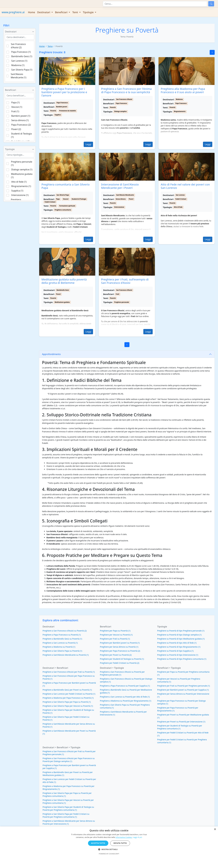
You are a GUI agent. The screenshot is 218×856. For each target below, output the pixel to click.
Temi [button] (75, 12)
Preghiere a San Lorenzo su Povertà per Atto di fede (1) (125, 696)
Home (31, 12)
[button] (109, 849)
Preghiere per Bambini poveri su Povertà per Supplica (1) (183, 689)
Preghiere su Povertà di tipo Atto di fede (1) (176, 642)
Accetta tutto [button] (98, 843)
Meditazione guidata (62, 302)
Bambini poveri (61, 107)
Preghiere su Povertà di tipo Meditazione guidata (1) (181, 638)
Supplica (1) (17, 190)
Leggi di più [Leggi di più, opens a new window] (137, 837)
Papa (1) (15, 102)
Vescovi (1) (16, 106)
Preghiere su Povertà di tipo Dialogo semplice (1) (179, 634)
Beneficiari (19, 90)
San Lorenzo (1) (19, 60)
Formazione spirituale (67, 206)
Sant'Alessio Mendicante (125, 195)
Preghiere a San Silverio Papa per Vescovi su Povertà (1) (68, 706)
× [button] (215, 829)
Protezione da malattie (67, 111)
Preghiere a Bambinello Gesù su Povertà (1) (62, 638)
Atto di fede (178, 207)
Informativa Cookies (124, 837)
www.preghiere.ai (13, 12)
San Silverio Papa (63, 195)
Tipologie (19, 149)
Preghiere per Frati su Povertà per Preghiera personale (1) (183, 685)
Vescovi (65, 199)
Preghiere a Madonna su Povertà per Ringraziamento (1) (125, 700)
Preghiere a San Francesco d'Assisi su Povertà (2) (65, 630)
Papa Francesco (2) (21, 124)
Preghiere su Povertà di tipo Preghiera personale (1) (180, 630)
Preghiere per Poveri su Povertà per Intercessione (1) (181, 721)
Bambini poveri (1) (20, 115)
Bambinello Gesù (63, 290)
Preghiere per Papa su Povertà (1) (115, 630)
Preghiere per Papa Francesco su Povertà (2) (120, 651)
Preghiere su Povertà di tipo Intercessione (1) (177, 655)
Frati (117, 294)
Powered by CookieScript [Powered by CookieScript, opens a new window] (109, 854)
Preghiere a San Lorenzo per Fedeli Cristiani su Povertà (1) (69, 693)
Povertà (146, 29)
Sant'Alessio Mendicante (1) (18, 76)
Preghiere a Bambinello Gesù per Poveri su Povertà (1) (67, 689)
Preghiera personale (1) (21, 163)
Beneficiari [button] (61, 12)
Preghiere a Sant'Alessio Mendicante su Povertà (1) (66, 655)
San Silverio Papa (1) (21, 69)
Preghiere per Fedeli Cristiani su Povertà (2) (119, 663)
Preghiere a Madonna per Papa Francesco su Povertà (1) (68, 698)
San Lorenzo (180, 195)
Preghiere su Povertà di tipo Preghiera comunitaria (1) (181, 659)
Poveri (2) (16, 129)
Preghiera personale (121, 302)
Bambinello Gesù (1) (21, 56)
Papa (58, 199)
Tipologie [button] (88, 12)
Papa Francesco (62, 103)
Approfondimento (51, 354)
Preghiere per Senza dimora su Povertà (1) (119, 646)
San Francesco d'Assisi (124, 99)
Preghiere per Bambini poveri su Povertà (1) (120, 642)
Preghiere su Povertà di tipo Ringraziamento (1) (178, 646)
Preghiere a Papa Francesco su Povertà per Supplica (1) (125, 685)
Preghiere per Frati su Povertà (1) (115, 638)
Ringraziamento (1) (21, 186)
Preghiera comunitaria (63, 210)
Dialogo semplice (120, 111)
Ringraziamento (179, 111)
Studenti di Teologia (79, 199)
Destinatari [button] (44, 12)
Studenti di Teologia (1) (21, 135)
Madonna (179, 99)
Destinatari (19, 31)
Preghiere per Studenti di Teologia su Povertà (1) (122, 659)
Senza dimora (121, 199)
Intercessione (119, 207)
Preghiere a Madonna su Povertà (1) (59, 646)
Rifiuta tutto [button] (120, 843)
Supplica (58, 115)
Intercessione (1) (20, 195)
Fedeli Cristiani (50, 202)
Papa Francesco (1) (21, 51)
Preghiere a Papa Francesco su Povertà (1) (62, 634)
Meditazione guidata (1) (21, 175)
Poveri (131, 199)
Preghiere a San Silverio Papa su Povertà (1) (62, 651)
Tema (50, 46)
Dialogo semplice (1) (21, 169)
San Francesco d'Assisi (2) (18, 46)
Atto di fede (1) (19, 181)
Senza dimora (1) (20, 120)
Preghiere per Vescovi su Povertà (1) (116, 634)
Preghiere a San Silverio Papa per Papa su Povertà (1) (67, 702)
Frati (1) (15, 111)
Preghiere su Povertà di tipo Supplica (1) (175, 651)
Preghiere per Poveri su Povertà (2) (116, 655)
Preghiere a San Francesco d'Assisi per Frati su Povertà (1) (69, 672)
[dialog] (109, 841)
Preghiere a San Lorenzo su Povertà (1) (60, 642)
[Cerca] (155, 3)
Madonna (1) (17, 65)
